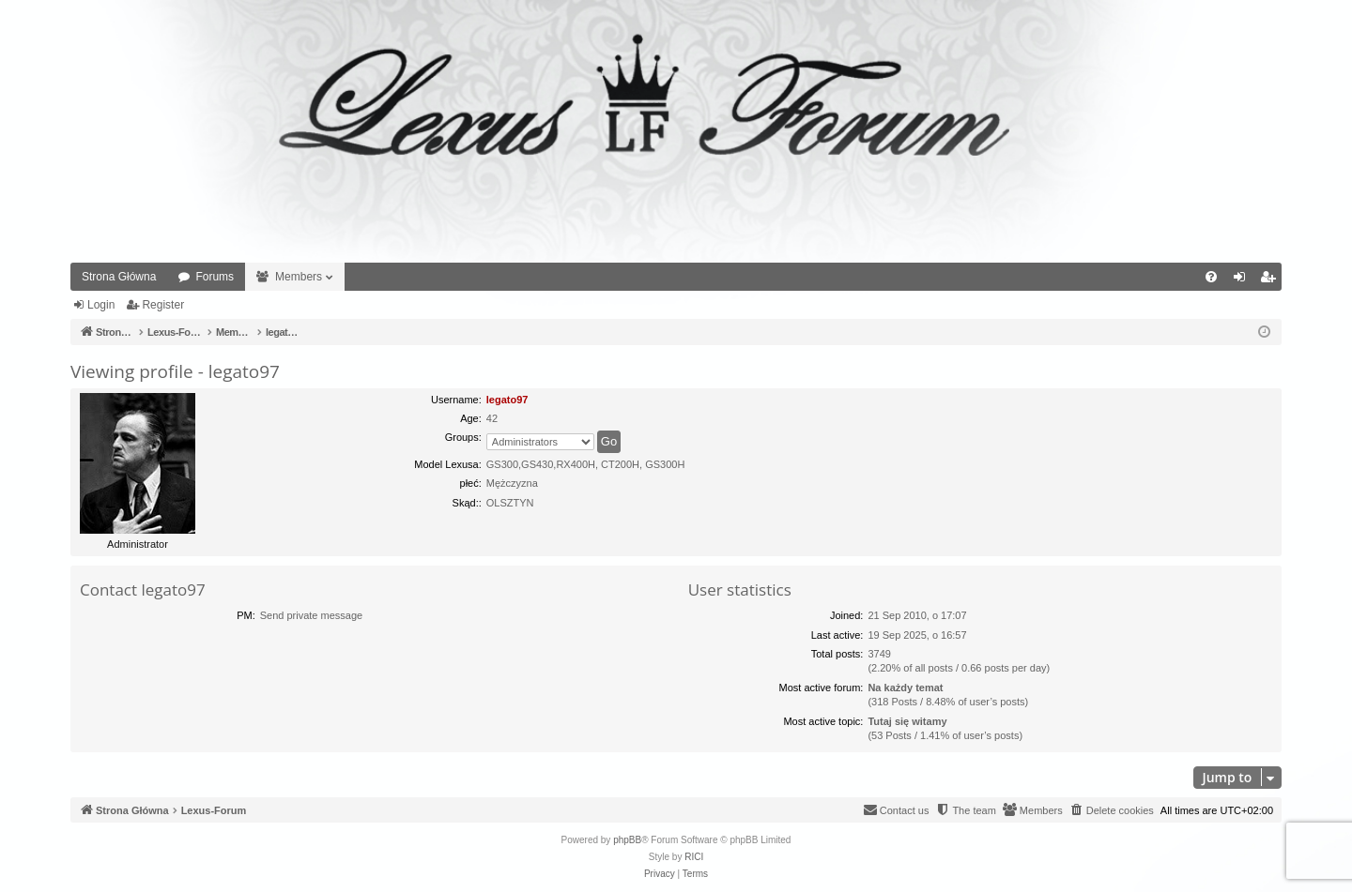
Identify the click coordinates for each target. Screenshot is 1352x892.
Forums (214, 276)
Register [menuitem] (1272, 280)
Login (101, 304)
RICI (693, 857)
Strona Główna (119, 276)
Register (163, 304)
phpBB (627, 840)
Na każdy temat (905, 687)
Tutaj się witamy (907, 721)
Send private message (311, 615)
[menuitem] (1211, 277)
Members (298, 276)
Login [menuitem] (1243, 280)
